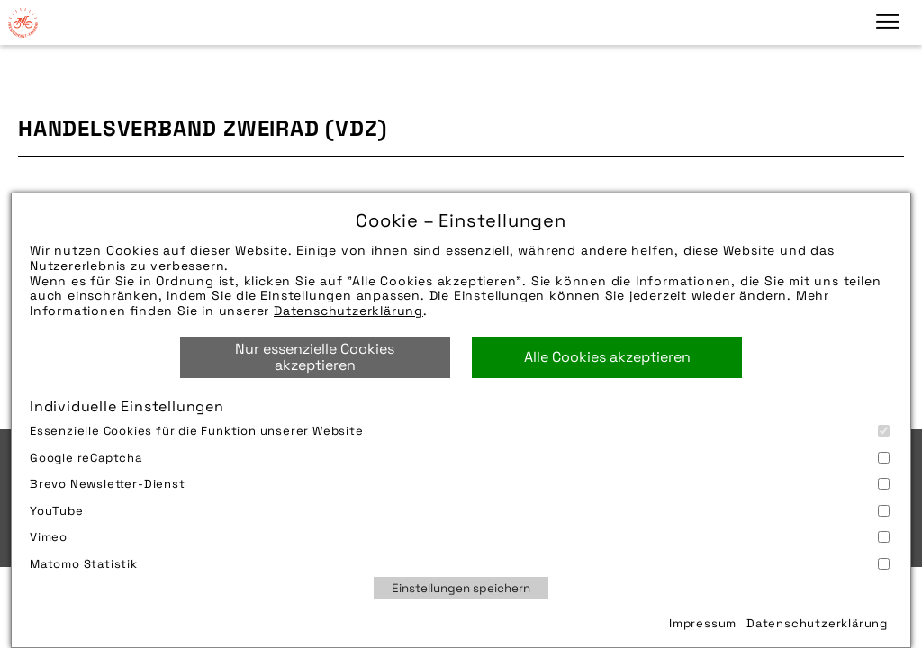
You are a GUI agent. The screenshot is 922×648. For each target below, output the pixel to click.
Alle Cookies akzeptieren (607, 356)
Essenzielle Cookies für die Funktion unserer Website (460, 430)
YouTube (460, 510)
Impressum (703, 623)
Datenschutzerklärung (348, 310)
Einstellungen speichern (461, 588)
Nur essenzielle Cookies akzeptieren (314, 356)
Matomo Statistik (460, 564)
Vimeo (460, 536)
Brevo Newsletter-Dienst (460, 483)
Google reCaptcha (460, 457)
